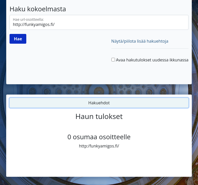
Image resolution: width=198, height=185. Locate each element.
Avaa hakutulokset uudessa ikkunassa (152, 60)
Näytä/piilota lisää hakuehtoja (139, 41)
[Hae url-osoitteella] (99, 22)
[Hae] (18, 39)
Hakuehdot (99, 103)
